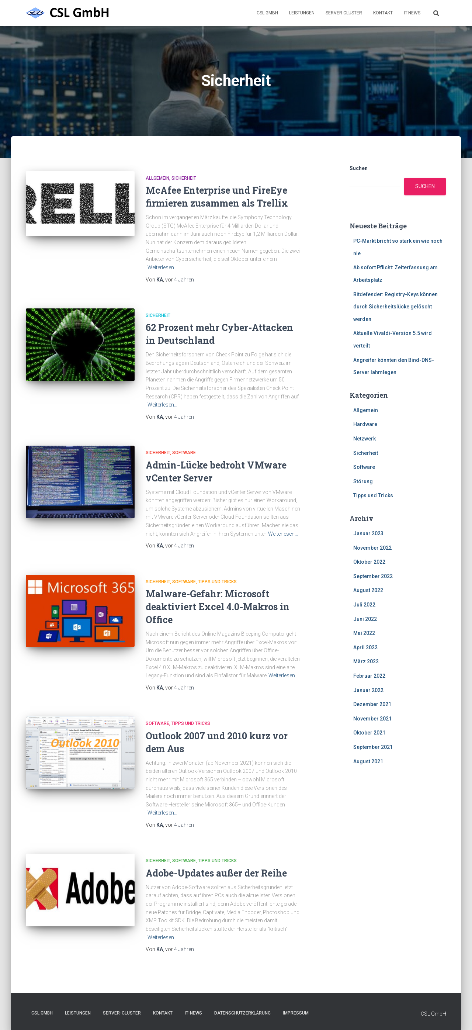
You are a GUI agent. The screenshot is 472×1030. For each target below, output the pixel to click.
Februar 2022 (369, 676)
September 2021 (373, 747)
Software (184, 452)
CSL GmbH (267, 12)
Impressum (296, 1013)
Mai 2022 (364, 633)
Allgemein (157, 178)
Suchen (359, 168)
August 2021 (368, 761)
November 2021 (372, 719)
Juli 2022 (364, 605)
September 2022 (373, 576)
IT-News (412, 12)
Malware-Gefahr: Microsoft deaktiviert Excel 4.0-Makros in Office (217, 607)
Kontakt (383, 12)
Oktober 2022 (369, 562)
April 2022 (365, 647)
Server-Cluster (344, 12)
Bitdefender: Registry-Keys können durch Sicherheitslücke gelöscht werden (395, 306)
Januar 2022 (368, 690)
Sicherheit (183, 178)
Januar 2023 (368, 533)
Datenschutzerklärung (242, 1013)
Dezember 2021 (372, 704)
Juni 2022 (365, 619)
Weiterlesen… (162, 267)
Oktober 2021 (369, 733)
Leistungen (302, 12)
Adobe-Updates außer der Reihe (216, 873)
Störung (363, 481)
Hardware (365, 424)
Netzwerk (364, 439)
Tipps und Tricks (217, 581)
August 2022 (368, 590)
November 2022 (372, 548)
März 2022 (366, 661)
